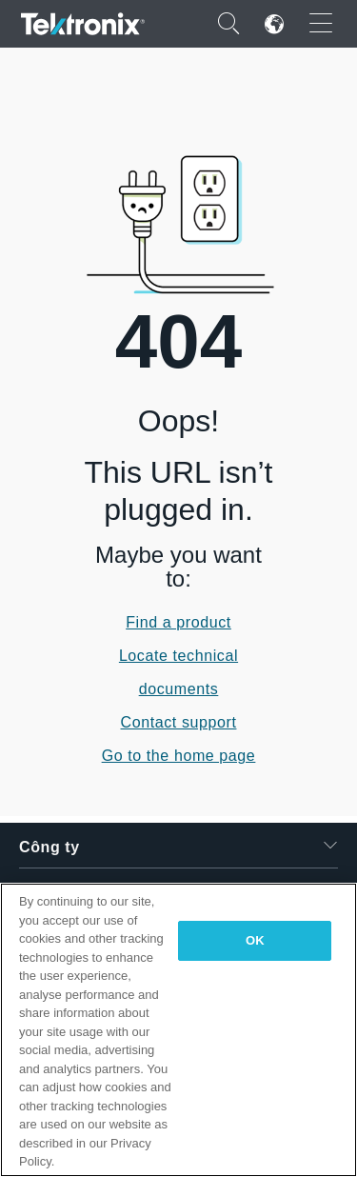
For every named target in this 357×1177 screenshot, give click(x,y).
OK (255, 940)
